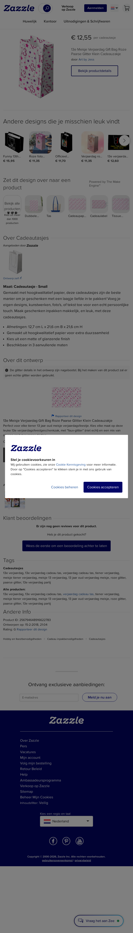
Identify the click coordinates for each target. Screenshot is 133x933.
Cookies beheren (64, 487)
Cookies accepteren (103, 487)
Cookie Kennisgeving (71, 464)
